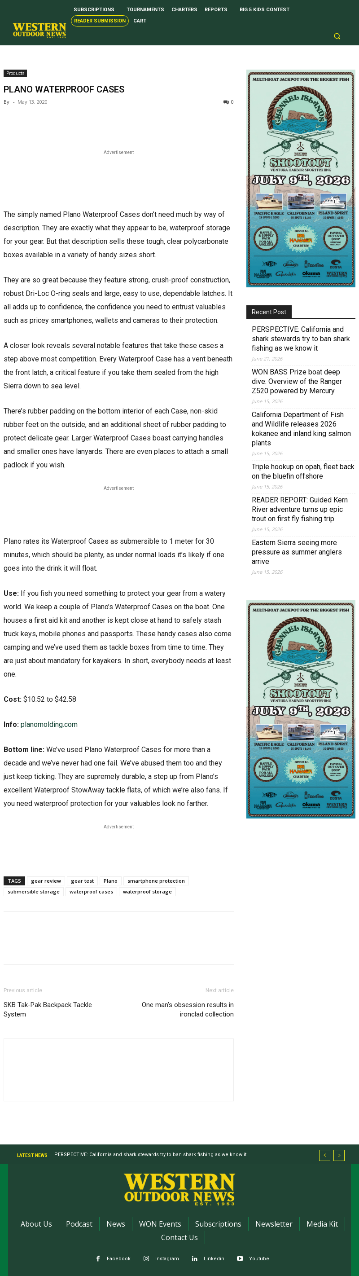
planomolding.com (49, 724)
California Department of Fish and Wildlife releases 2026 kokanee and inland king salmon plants (301, 428)
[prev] (324, 1155)
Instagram (167, 1259)
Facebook (119, 1259)
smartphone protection (156, 880)
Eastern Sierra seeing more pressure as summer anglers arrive (297, 552)
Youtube (259, 1259)
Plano (111, 880)
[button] (337, 36)
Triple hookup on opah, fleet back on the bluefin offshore (303, 471)
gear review (46, 880)
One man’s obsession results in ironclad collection (188, 1009)
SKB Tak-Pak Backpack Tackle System (48, 1009)
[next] (339, 1155)
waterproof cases (91, 891)
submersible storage (34, 891)
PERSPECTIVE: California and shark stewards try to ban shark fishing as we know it (301, 338)
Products (15, 73)
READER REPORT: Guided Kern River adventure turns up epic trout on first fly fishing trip (300, 509)
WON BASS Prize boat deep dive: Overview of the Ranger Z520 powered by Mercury (297, 381)
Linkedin (214, 1259)
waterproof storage (147, 891)
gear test (82, 880)
